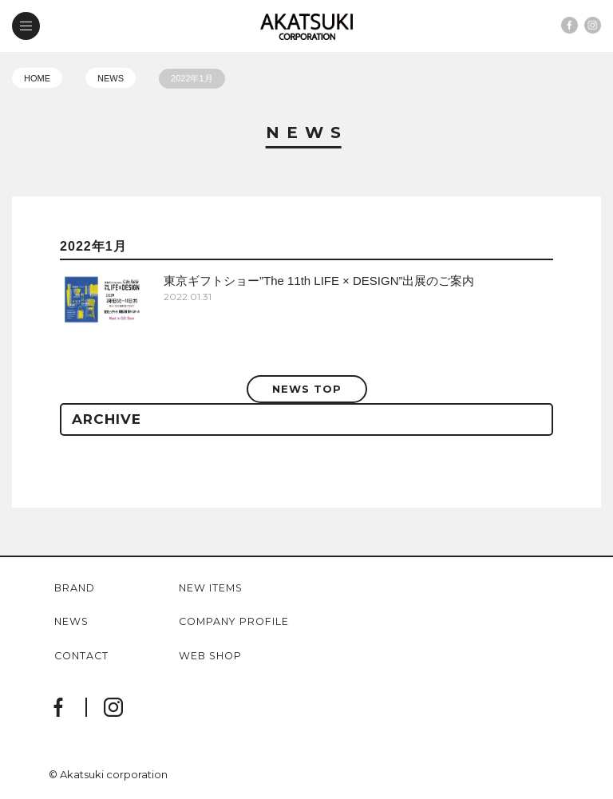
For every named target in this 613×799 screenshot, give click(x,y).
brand (74, 588)
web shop (210, 656)
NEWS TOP (307, 388)
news (71, 622)
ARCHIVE (106, 419)
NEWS (110, 78)
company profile (234, 622)
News (307, 133)
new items (211, 588)
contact (81, 656)
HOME (37, 78)
